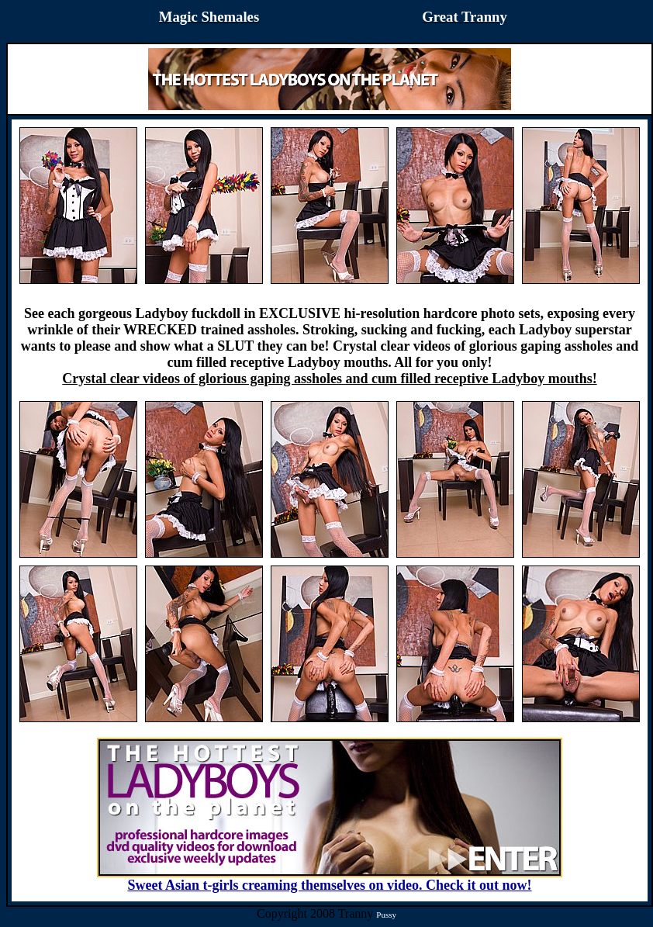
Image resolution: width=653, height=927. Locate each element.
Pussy (386, 914)
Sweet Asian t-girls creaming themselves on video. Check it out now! (329, 879)
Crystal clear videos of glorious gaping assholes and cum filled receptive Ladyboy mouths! (329, 378)
